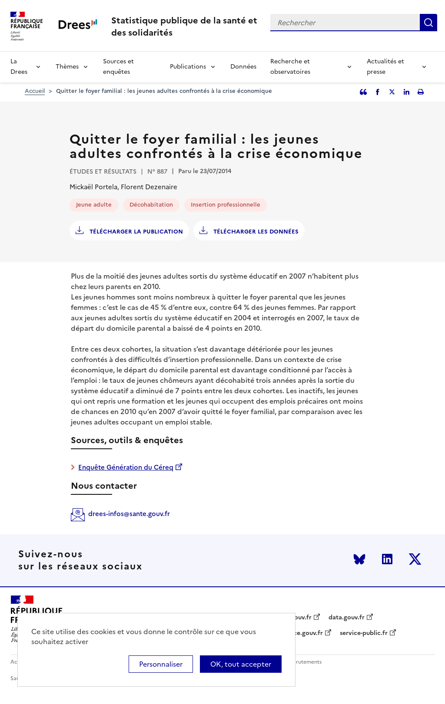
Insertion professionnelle (225, 205)
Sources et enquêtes (118, 66)
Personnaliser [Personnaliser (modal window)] (161, 664)
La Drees (18, 66)
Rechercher (428, 22)
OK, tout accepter (240, 664)
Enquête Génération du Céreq (125, 467)
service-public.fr (364, 633)
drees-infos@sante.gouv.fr (129, 514)
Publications (188, 66)
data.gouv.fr (347, 617)
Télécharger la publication (135, 231)
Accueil (35, 91)
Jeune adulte (94, 205)
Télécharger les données (255, 231)
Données (243, 66)
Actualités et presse (385, 66)
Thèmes (67, 66)
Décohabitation (151, 205)
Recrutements (304, 662)
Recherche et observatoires (290, 66)
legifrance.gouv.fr (296, 633)
